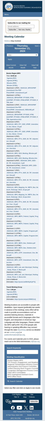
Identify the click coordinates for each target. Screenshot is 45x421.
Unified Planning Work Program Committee (22, 368)
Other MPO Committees (22, 373)
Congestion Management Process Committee (22, 371)
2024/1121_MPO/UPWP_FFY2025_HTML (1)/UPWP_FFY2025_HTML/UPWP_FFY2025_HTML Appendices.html (22, 117)
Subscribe (34, 401)
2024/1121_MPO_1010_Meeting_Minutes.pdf (22, 153)
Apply (10, 59)
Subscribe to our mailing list (19, 23)
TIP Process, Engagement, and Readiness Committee (22, 362)
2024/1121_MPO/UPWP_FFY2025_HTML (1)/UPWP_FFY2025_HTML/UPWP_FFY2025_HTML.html (22, 100)
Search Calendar (15, 381)
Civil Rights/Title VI (16, 396)
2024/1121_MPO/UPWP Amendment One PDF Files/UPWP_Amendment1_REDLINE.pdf (21, 107)
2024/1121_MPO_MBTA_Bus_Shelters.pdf (21, 243)
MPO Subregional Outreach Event (22, 375)
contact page (14, 332)
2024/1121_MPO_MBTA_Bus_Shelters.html (21, 248)
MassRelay (22, 330)
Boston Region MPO (22, 360)
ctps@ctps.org (29, 418)
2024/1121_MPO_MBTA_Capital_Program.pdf (22, 231)
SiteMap (25, 396)
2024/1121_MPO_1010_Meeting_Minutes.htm (22, 158)
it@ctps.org (35, 341)
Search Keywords (14, 348)
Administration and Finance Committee (22, 366)
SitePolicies (32, 396)
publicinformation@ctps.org (14, 335)
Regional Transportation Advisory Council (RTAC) (22, 364)
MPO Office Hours (22, 377)
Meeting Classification (16, 357)
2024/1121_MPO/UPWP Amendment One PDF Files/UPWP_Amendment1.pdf (21, 90)
